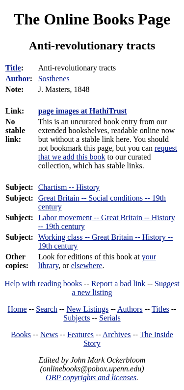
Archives (117, 334)
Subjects (76, 318)
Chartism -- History (69, 187)
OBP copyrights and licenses (91, 377)
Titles (160, 309)
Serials (110, 318)
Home (17, 309)
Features (80, 334)
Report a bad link (118, 283)
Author (17, 78)
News (49, 334)
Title (13, 68)
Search (46, 309)
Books (21, 334)
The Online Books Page (92, 19)
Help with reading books (43, 283)
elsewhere (87, 265)
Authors (130, 309)
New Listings (87, 309)
